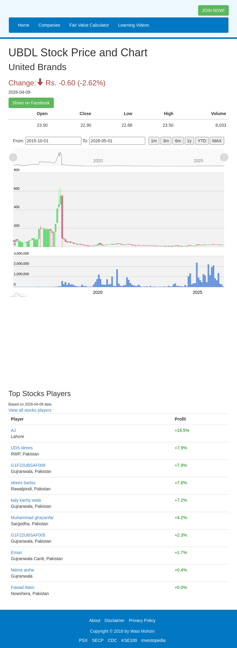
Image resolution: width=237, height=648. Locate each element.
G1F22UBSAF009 (28, 465)
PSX (83, 640)
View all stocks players (30, 410)
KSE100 (129, 640)
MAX (216, 140)
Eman (16, 552)
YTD (202, 140)
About (95, 620)
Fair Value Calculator (89, 25)
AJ (13, 430)
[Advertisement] (119, 341)
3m (166, 140)
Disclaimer (114, 620)
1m (154, 140)
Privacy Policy (142, 620)
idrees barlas (23, 482)
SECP (97, 640)
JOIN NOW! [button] (213, 10)
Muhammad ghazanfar (32, 517)
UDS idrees (22, 447)
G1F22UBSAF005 (28, 535)
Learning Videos (133, 25)
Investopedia (153, 640)
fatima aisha (22, 569)
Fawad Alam (23, 587)
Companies (49, 25)
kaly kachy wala (26, 500)
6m (178, 140)
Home (23, 25)
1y (189, 140)
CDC (112, 640)
